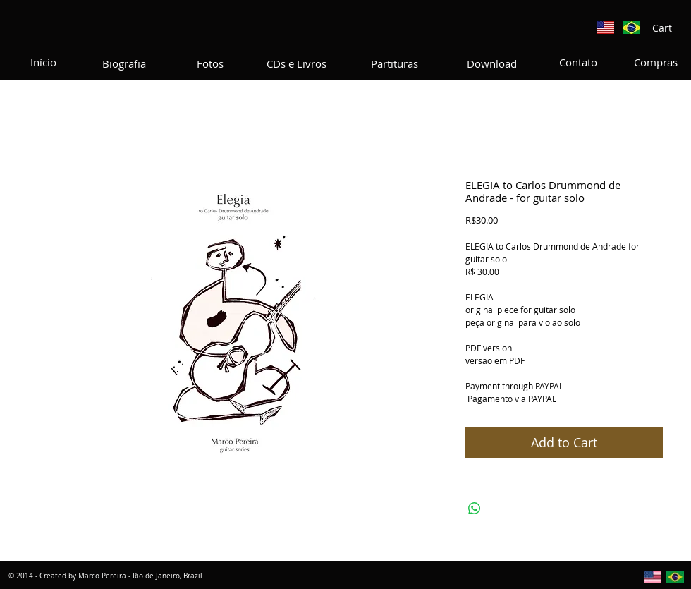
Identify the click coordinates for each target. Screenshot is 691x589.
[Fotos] (210, 63)
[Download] (491, 63)
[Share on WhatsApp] (474, 508)
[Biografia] (124, 63)
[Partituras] (394, 63)
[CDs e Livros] (296, 63)
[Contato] (578, 62)
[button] (669, 28)
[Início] (43, 62)
